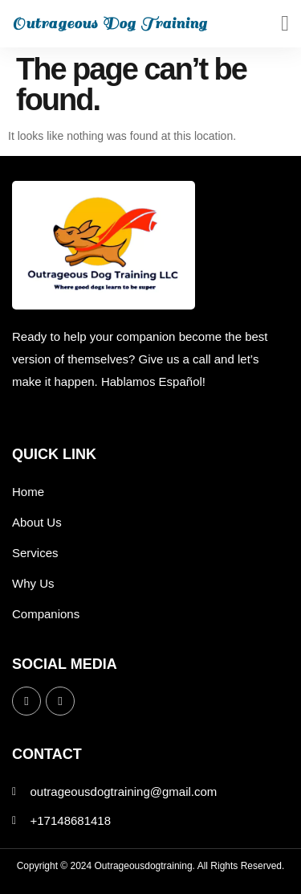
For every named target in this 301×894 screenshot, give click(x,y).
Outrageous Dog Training (109, 23)
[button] (285, 24)
